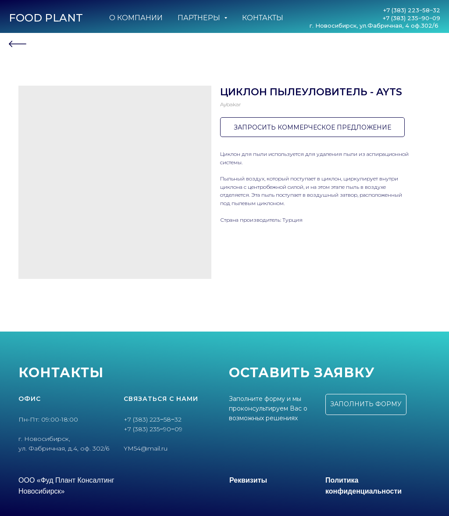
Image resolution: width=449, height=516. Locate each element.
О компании (136, 18)
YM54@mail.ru (145, 448)
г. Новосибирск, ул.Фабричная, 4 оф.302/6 (375, 25)
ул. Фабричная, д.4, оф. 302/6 (63, 448)
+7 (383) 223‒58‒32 (411, 10)
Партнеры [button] (200, 18)
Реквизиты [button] (248, 480)
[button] (365, 404)
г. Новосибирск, (44, 439)
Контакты (262, 18)
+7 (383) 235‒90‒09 (411, 18)
